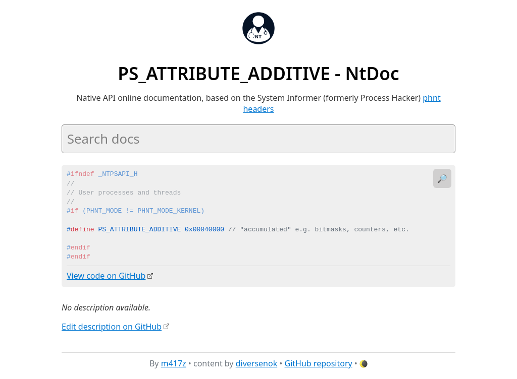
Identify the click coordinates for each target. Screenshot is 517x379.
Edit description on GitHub (112, 326)
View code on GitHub (106, 275)
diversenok (257, 363)
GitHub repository (318, 363)
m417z (173, 363)
